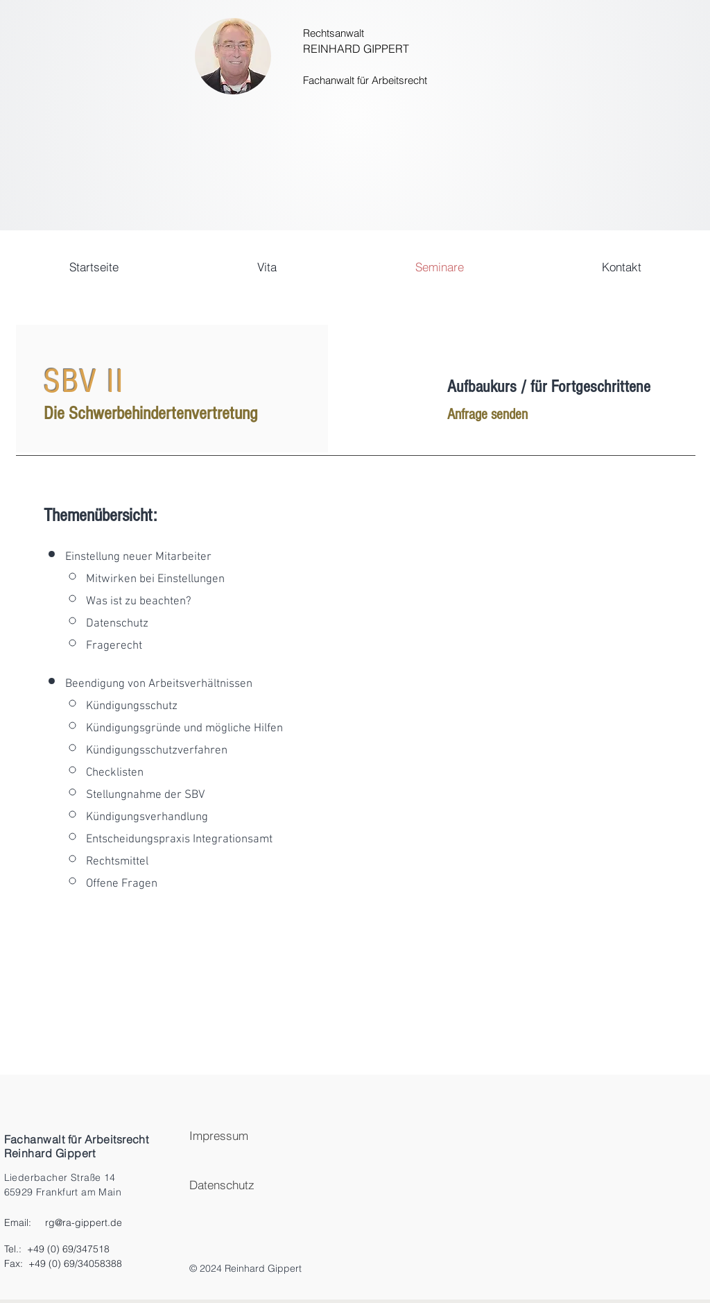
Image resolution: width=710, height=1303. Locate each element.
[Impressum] (283, 1135)
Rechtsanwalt (333, 33)
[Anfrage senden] (508, 415)
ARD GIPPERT (373, 49)
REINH (320, 49)
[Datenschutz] (283, 1185)
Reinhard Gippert (50, 1153)
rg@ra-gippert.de (83, 1222)
